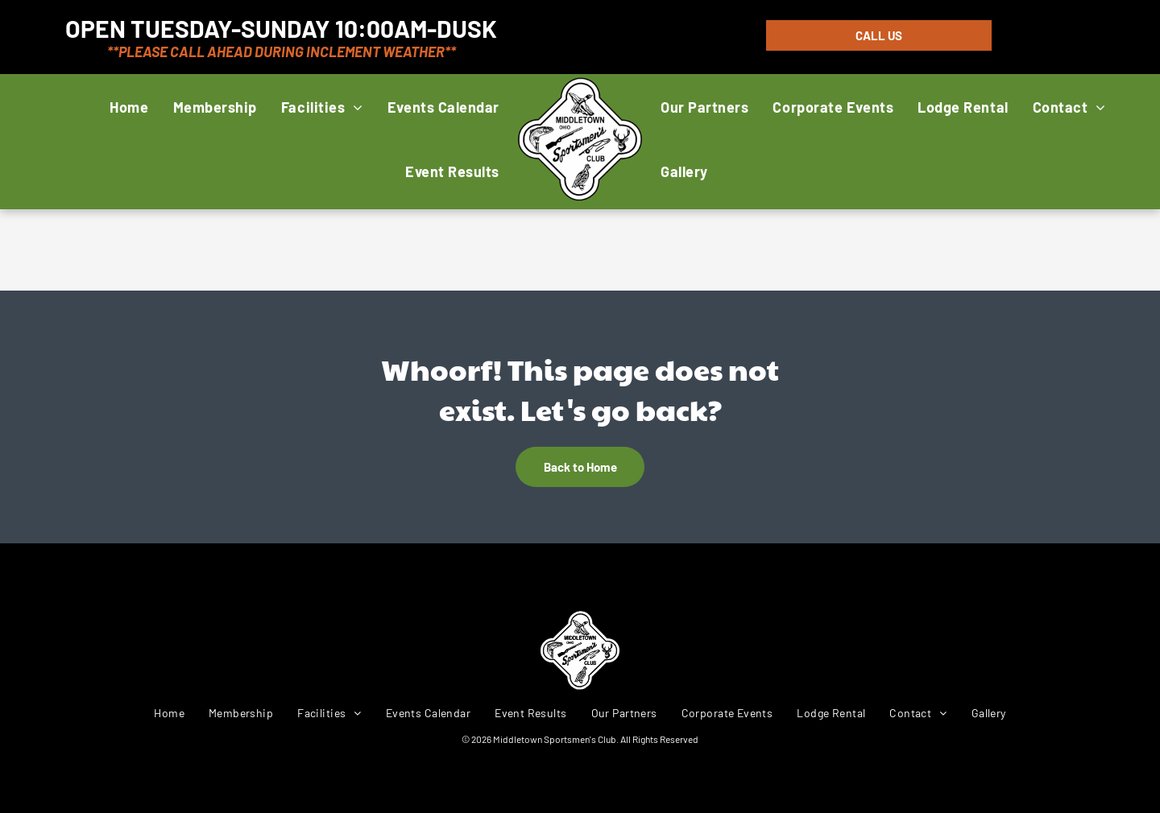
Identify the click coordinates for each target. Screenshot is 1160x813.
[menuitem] (128, 107)
